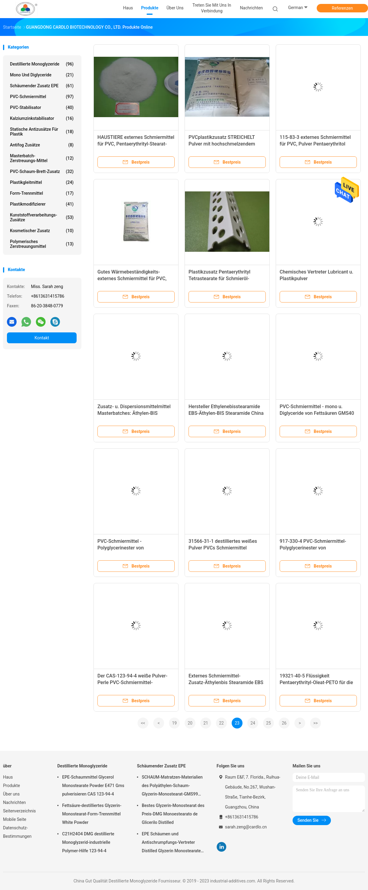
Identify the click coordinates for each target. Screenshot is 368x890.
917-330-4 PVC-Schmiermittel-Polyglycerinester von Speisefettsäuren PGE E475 (313, 547)
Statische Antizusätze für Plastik (42, 131)
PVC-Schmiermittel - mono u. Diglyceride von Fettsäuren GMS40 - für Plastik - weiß (317, 413)
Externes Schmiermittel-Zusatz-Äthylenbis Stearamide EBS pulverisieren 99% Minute (226, 682)
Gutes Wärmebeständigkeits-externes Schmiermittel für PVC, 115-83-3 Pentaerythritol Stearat (132, 278)
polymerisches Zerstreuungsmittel (42, 244)
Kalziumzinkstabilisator (42, 118)
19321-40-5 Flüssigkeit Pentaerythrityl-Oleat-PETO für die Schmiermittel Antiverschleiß (316, 682)
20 (190, 723)
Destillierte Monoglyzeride (42, 64)
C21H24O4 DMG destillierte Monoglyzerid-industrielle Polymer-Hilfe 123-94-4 (88, 842)
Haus (8, 777)
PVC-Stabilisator (42, 107)
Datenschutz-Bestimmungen (17, 832)
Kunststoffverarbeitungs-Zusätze (42, 217)
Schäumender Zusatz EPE (42, 86)
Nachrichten (14, 802)
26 (284, 723)
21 (205, 723)
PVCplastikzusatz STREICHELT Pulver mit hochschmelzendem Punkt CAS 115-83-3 (222, 143)
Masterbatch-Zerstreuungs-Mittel (42, 158)
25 (268, 723)
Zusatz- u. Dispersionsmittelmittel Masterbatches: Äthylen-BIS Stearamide (134, 413)
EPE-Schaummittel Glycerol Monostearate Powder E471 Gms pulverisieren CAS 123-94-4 (93, 785)
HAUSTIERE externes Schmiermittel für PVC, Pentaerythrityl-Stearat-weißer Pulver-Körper (135, 143)
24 (252, 723)
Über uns (11, 794)
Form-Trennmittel (42, 193)
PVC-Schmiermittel (42, 97)
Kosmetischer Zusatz (42, 231)
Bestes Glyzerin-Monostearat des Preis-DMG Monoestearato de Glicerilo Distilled (173, 814)
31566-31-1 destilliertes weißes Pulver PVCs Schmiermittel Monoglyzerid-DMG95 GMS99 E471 (227, 547)
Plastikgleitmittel (42, 182)
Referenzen (342, 8)
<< (143, 723)
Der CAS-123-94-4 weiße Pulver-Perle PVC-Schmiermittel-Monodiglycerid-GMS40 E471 (132, 682)
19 (174, 723)
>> (315, 723)
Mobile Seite (14, 819)
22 (221, 723)
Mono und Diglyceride (42, 75)
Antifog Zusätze (42, 145)
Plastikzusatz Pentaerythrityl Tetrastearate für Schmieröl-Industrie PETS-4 (219, 278)
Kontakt (41, 337)
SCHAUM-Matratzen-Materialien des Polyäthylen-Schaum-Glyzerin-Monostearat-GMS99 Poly (172, 786)
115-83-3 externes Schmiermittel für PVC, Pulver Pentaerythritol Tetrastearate (315, 143)
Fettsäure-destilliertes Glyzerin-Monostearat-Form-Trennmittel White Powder (92, 814)
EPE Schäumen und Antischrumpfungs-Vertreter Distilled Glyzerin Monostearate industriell (171, 843)
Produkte (11, 785)
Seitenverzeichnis (19, 810)
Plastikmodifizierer (42, 204)
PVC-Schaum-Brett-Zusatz (42, 171)
